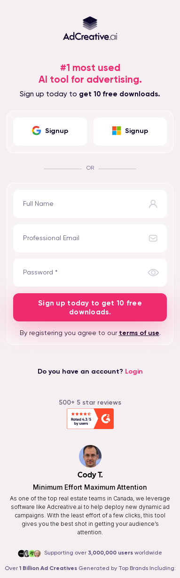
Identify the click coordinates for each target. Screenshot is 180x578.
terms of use (139, 333)
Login (134, 371)
